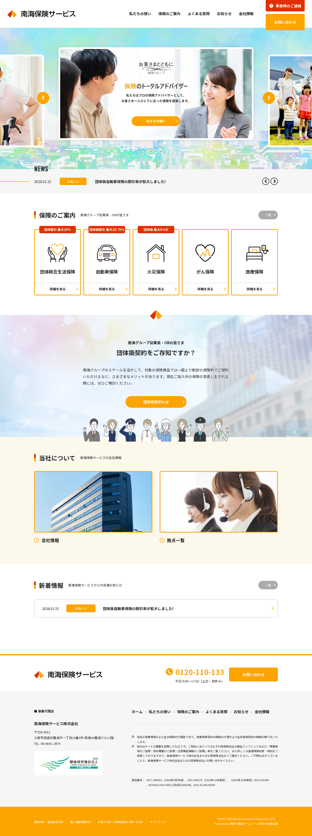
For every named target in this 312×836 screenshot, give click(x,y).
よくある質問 (199, 13)
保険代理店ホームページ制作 (247, 824)
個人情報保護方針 (80, 822)
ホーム (137, 711)
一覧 (268, 215)
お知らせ (224, 13)
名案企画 (272, 824)
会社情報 (246, 13)
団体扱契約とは (156, 401)
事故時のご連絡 (285, 5)
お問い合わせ (285, 22)
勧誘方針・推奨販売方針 (49, 822)
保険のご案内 (169, 13)
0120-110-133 (195, 671)
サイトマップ (158, 822)
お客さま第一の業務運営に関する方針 (120, 822)
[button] (43, 98)
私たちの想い (140, 13)
